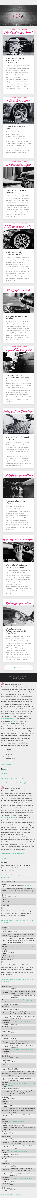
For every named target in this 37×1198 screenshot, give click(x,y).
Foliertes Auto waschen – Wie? (16, 127)
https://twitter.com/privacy (17, 1121)
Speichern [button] (4, 769)
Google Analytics (13, 931)
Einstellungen (15, 721)
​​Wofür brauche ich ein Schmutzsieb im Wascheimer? (15, 60)
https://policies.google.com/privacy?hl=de (20, 947)
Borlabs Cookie (11, 882)
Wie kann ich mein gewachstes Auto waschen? (17, 376)
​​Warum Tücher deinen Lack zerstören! (17, 438)
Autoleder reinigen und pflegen (15, 502)
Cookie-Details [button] (6, 783)
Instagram (13, 1038)
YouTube (13, 1166)
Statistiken (9, 755)
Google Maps (14, 1009)
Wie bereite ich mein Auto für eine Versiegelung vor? (18, 566)
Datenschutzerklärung (8, 718)
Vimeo (13, 1139)
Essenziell (9, 750)
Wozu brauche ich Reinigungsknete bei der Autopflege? (16, 631)
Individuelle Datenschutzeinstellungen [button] (13, 778)
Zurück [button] (3, 858)
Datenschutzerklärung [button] (18, 783)
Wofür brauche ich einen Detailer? (16, 191)
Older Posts (19, 668)
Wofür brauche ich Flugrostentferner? (14, 253)
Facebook (13, 988)
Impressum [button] (28, 783)
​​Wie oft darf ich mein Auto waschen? (17, 317)
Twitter (11, 1106)
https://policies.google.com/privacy (21, 1021)
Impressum (27, 885)
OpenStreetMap (13, 1069)
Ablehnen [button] (4, 773)
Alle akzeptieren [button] (6, 764)
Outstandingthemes (18, 678)
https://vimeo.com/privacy (19, 1151)
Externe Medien (10, 759)
